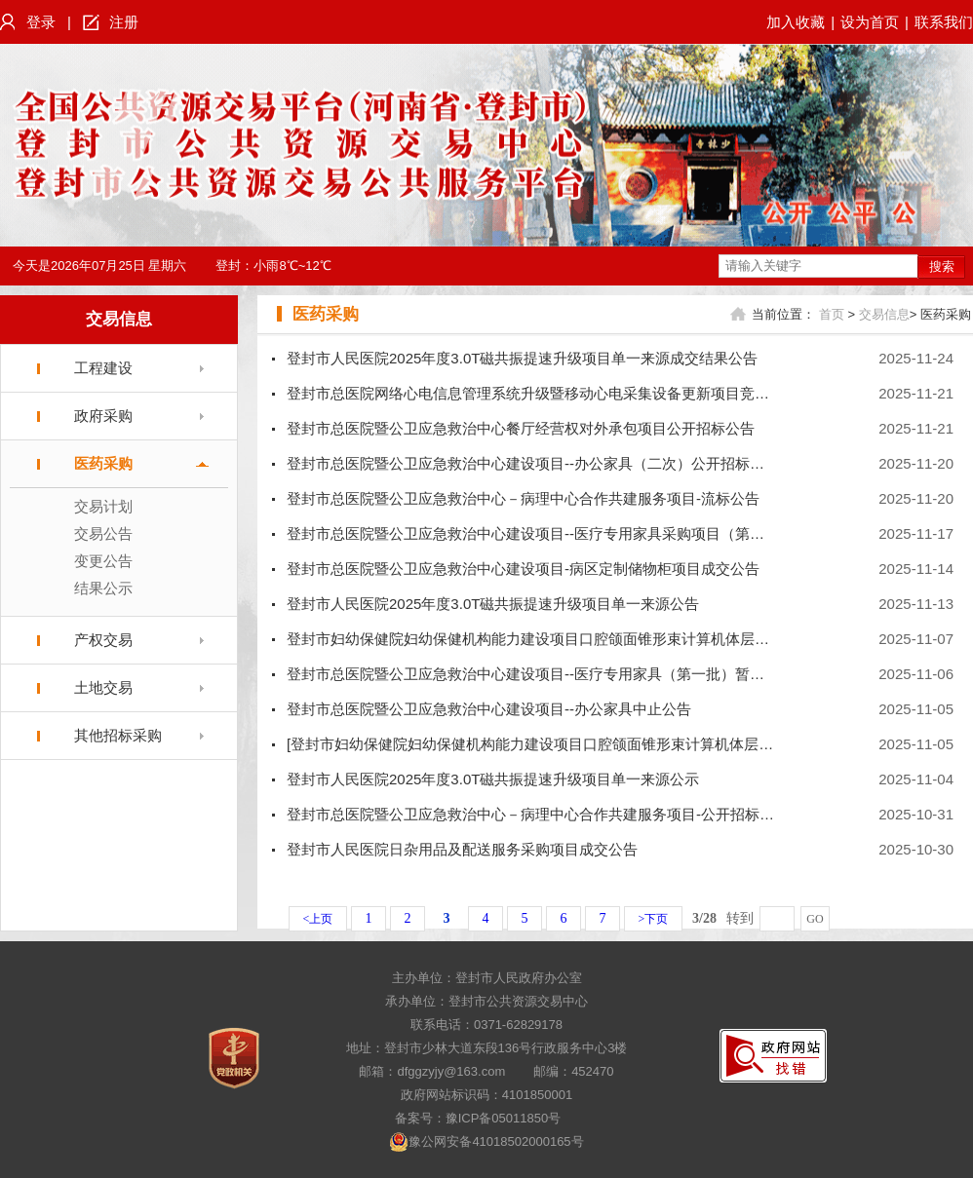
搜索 (941, 266)
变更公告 (103, 560)
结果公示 (103, 588)
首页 (831, 314)
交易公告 (103, 533)
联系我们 (944, 22)
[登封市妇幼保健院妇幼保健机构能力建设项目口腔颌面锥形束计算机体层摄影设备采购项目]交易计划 (612, 744)
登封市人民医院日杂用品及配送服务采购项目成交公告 (462, 849)
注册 (123, 22)
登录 (41, 22)
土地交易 (103, 687)
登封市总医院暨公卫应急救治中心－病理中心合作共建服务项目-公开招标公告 (538, 814)
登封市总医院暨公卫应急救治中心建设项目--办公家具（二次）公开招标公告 (533, 463)
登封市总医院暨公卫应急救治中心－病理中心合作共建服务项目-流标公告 (523, 498)
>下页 (654, 919)
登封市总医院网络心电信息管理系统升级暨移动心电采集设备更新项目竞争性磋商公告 (564, 393)
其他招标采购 (118, 735)
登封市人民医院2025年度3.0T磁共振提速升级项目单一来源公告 (493, 603)
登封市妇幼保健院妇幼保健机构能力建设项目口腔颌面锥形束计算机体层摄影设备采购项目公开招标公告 (623, 638)
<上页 (318, 919)
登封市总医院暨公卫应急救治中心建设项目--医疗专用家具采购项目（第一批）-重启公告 (572, 533)
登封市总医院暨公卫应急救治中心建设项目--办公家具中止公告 (489, 709)
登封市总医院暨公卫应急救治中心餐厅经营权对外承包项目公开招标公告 (521, 428)
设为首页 (869, 22)
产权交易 (103, 639)
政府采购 (103, 415)
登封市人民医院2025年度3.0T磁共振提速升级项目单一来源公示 (493, 779)
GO (814, 919)
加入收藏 (795, 22)
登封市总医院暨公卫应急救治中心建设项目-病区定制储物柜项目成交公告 (523, 568)
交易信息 (119, 319)
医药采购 (103, 463)
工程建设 (103, 368)
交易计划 (103, 506)
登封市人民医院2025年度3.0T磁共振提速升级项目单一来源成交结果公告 (522, 358)
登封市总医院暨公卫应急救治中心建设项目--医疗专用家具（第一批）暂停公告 (540, 673)
